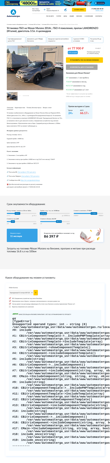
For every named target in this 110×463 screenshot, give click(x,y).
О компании (89, 16)
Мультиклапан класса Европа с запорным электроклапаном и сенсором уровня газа (34, 301)
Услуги (58, 16)
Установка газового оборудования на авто (17, 24)
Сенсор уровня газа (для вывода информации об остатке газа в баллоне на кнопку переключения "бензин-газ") (42, 304)
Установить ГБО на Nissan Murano (84, 60)
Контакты (98, 16)
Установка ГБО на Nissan (34, 24)
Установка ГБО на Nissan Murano (50, 24)
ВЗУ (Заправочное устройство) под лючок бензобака (25, 298)
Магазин (79, 16)
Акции (72, 16)
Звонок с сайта (99, 10)
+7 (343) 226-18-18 (97, 8)
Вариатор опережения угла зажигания (21, 307)
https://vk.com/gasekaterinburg (30, 180)
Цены (65, 16)
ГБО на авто (50, 16)
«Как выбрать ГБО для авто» (27, 172)
